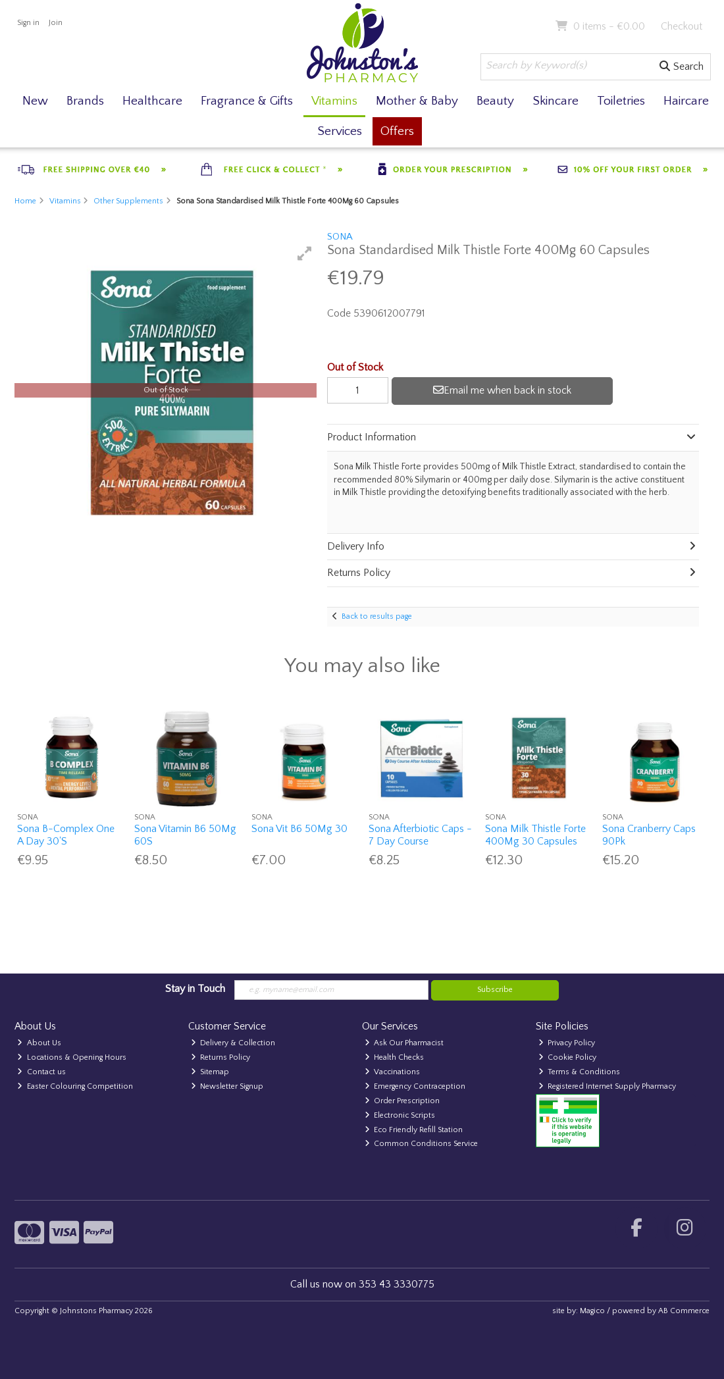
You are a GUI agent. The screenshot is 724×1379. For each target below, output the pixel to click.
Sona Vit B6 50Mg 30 (299, 829)
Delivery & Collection (233, 1043)
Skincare (555, 101)
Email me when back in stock (502, 390)
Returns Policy (221, 1057)
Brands (85, 101)
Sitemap (210, 1072)
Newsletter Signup (227, 1086)
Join (56, 22)
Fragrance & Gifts (247, 101)
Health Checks (395, 1057)
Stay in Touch (195, 989)
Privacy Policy (567, 1043)
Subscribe (495, 989)
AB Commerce (684, 1311)
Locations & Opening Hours (71, 1057)
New (35, 101)
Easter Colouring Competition (75, 1086)
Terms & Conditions (579, 1072)
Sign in (28, 22)
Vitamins (334, 101)
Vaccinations (393, 1072)
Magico (592, 1311)
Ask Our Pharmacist (404, 1043)
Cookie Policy (567, 1057)
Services (339, 131)
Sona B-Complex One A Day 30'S (66, 835)
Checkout (681, 26)
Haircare (686, 101)
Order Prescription (402, 1101)
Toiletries (621, 101)
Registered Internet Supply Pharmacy (607, 1086)
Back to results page (377, 616)
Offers (397, 131)
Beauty (495, 101)
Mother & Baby (417, 101)
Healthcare (152, 101)
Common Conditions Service (421, 1143)
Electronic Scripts (400, 1115)
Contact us (41, 1072)
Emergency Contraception (415, 1086)
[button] (304, 253)
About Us (39, 1043)
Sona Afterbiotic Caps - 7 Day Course (420, 835)
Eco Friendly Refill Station (414, 1130)
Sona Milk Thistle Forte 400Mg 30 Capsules (535, 835)
